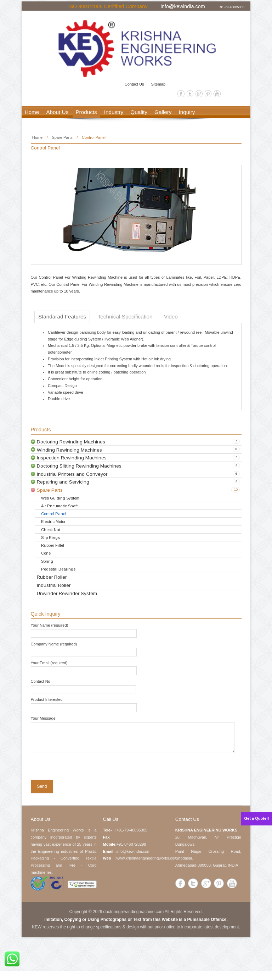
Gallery (162, 112)
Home (32, 112)
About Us (57, 112)
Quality (138, 112)
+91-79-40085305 (231, 7)
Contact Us (134, 84)
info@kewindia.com (182, 6)
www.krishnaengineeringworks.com (147, 858)
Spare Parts (62, 137)
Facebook (181, 93)
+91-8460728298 (131, 844)
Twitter (190, 93)
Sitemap (158, 84)
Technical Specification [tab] (125, 316)
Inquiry (187, 112)
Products (86, 112)
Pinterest (208, 93)
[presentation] (76, 768)
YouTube (217, 93)
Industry (113, 112)
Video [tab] (171, 316)
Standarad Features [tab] (62, 316)
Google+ (199, 93)
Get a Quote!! (256, 818)
